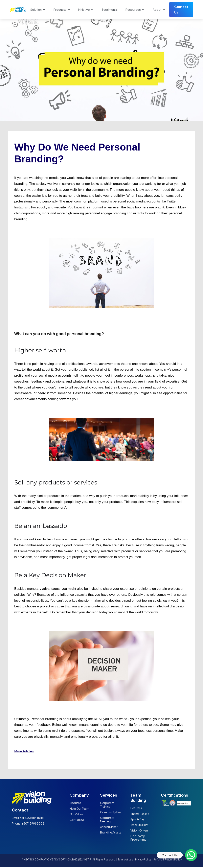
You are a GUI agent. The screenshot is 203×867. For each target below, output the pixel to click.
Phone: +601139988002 (28, 823)
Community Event (112, 812)
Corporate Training (107, 804)
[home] (18, 9)
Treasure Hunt (139, 825)
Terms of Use (125, 859)
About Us (75, 803)
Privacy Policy (143, 859)
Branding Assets (110, 832)
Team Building (138, 797)
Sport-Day (137, 819)
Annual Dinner (109, 827)
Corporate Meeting (107, 819)
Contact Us (181, 9)
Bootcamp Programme (138, 837)
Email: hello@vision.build (28, 817)
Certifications (174, 794)
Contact (20, 809)
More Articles (24, 751)
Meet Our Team (79, 808)
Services (108, 794)
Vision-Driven (139, 830)
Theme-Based (139, 813)
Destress (136, 808)
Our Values (76, 814)
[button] (38, 9)
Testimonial (110, 9)
